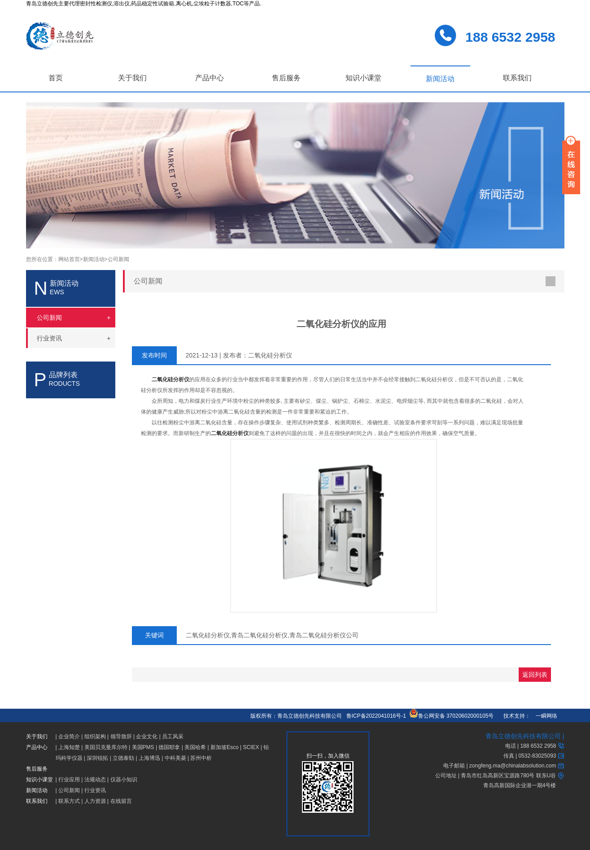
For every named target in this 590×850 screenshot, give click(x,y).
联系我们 (517, 78)
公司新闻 (118, 259)
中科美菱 (175, 758)
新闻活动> (95, 259)
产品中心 (209, 78)
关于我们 (132, 78)
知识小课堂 (363, 78)
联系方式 (69, 801)
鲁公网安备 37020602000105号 (451, 716)
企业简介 (69, 736)
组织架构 (95, 736)
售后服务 (286, 78)
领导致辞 (121, 736)
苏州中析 (201, 758)
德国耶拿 (169, 747)
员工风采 (173, 736)
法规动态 (95, 779)
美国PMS (143, 747)
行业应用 (69, 779)
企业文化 (146, 736)
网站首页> (70, 259)
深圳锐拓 (97, 758)
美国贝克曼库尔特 (105, 747)
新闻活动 (440, 79)
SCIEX (251, 747)
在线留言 (121, 801)
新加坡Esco (224, 747)
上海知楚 (69, 747)
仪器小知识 (123, 779)
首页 (55, 78)
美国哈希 (195, 747)
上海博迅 (149, 758)
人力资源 (95, 801)
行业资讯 (95, 790)
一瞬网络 (543, 716)
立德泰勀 (123, 758)
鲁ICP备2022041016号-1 (376, 716)
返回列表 (534, 674)
